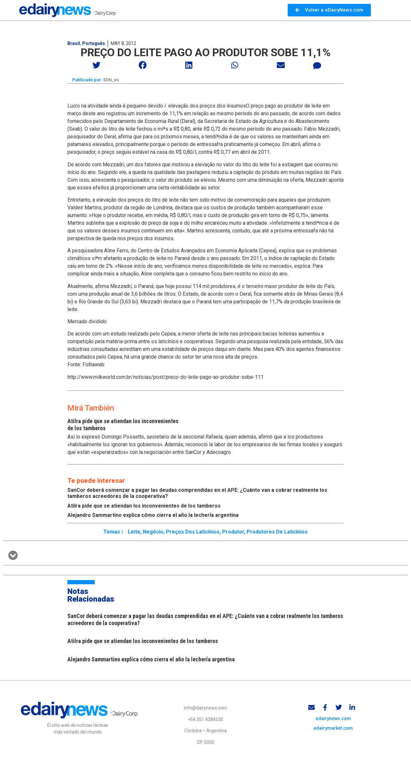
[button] (97, 65)
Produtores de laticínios (277, 532)
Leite (134, 532)
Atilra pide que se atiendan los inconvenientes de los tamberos (144, 506)
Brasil (73, 43)
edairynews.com (333, 719)
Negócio (153, 532)
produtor (233, 532)
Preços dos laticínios (193, 532)
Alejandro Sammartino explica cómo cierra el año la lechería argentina (153, 515)
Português (93, 43)
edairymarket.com (333, 729)
